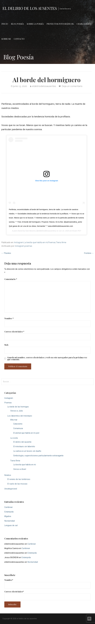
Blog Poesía (17, 24)
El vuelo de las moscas (17, 484)
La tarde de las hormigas (18, 407)
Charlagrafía (84, 24)
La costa (14, 438)
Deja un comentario (72, 86)
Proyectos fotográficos (60, 24)
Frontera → (89, 253)
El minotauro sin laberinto (24, 446)
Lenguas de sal (11, 525)
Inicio (4, 24)
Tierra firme (61, 242)
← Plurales (6, 253)
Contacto (19, 39)
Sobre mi (6, 39)
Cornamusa (18, 428)
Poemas (52, 242)
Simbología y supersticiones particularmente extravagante (38, 455)
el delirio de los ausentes (29, 8)
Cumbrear (8, 507)
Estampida (8, 512)
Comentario (10, 279)
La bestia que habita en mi (36, 242)
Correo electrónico (14, 331)
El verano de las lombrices (18, 479)
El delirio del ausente (22, 442)
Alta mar (13, 420)
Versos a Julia (16, 411)
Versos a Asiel (19, 469)
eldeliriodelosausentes (44, 86)
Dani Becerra (30, 231)
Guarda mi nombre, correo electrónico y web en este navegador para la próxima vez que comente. (47, 358)
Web (6, 345)
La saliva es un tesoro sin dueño (27, 451)
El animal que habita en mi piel (26, 433)
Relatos (7, 475)
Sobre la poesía (35, 24)
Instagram (18, 242)
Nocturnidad (9, 521)
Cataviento (17, 424)
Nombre (9, 318)
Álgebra (7, 516)
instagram (19, 246)
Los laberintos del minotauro (19, 416)
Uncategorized (10, 489)
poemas (28, 246)
